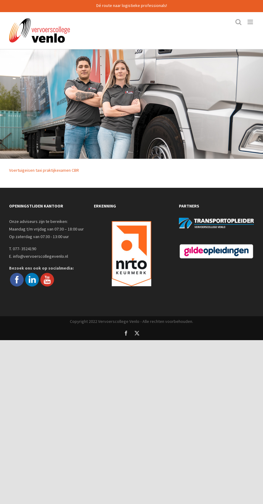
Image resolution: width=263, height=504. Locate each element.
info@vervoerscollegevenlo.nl (40, 256)
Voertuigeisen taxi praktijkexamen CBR (44, 170)
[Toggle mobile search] (238, 22)
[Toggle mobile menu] (251, 22)
